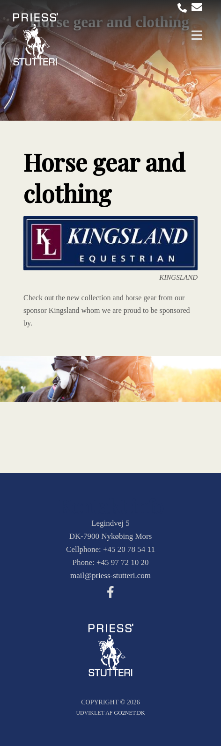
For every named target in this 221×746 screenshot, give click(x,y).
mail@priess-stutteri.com (110, 575)
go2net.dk (129, 713)
